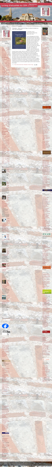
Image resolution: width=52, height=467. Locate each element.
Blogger (27, 464)
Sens (5, 153)
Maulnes (8, 110)
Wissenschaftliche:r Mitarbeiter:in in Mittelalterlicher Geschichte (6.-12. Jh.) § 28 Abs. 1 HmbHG (5, 440)
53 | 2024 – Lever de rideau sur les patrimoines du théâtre (46, 350)
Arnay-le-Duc (3, 58)
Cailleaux (8, 67)
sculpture (3, 152)
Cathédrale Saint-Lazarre (6, 73)
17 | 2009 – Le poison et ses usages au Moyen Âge (46, 250)
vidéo (3, 161)
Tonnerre (3, 157)
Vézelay (8, 160)
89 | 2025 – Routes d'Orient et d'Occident (46, 274)
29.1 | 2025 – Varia (45, 82)
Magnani (6, 107)
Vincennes (5, 161)
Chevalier (3, 78)
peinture (8, 121)
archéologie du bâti (6, 53)
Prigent (8, 126)
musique (5, 116)
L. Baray (3, 337)
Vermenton (3, 160)
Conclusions (44, 54)
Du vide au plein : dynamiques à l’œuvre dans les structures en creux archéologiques (46, 229)
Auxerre (5, 59)
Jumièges (6, 102)
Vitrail (9, 161)
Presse (14, 23)
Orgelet (3, 119)
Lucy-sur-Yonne (7, 106)
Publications (9, 23)
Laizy (5, 104)
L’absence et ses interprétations (5, 458)
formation (8, 93)
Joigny (3, 102)
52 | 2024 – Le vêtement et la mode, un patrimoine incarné (46, 353)
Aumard (8, 58)
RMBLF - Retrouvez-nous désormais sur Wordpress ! (5, 406)
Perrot (3, 122)
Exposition (8, 91)
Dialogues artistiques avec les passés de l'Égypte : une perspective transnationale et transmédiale (45, 373)
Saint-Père (5, 143)
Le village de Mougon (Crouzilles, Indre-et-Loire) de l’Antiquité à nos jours (46, 186)
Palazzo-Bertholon (4, 120)
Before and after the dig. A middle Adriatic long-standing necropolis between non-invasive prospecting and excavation (45, 318)
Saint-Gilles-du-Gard (4, 141)
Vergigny (6, 159)
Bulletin (30, 23)
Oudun (8, 119)
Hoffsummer (3, 101)
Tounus (6, 157)
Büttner (3, 67)
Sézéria (8, 153)
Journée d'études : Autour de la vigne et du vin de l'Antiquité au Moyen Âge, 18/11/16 (5, 341)
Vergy (32, 64)
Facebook (40, 23)
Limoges (3, 106)
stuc (9, 155)
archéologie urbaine (6, 54)
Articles (4, 319)
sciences (8, 151)
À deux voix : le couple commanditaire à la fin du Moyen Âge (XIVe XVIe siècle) (5, 445)
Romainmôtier (8, 135)
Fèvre (3, 92)
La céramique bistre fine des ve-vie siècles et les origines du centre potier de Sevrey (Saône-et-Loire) (46, 131)
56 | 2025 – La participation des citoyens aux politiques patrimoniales (45, 338)
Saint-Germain (8, 139)
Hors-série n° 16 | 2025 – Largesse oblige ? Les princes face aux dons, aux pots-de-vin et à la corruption (45, 78)
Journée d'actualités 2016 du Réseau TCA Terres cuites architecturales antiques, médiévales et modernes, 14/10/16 (5, 354)
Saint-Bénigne (7, 136)
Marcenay (3, 109)
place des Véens (7, 122)
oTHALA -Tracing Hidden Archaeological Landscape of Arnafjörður (46, 309)
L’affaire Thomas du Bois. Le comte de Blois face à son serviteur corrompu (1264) (45, 44)
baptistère (8, 60)
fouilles (8, 94)
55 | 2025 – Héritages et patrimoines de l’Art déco (46, 342)
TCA (2, 156)
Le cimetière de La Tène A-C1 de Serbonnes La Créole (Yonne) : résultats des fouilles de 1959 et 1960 (46, 137)
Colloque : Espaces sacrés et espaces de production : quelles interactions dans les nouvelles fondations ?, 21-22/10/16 (5, 347)
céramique (3, 75)
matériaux (8, 109)
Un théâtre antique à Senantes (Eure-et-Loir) (45, 174)
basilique (3, 61)
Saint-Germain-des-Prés (5, 140)
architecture (5, 57)
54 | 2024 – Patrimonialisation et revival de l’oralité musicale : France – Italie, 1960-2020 (45, 346)
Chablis (8, 75)
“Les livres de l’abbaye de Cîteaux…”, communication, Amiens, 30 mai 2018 (5, 369)
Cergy (6, 75)
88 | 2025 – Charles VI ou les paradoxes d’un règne (46, 277)
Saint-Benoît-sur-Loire (5, 137)
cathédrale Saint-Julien (6, 72)
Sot (4, 155)
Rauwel (29, 64)
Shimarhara (3, 154)
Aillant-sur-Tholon (7, 51)
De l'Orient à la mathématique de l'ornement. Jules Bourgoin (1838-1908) (46, 368)
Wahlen (3, 163)
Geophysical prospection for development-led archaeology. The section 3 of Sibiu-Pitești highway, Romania (45, 324)
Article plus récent (16, 68)
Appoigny (8, 52)
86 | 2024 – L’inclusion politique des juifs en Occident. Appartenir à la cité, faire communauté (46, 283)
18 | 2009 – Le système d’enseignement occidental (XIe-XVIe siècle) (45, 246)
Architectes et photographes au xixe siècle (46, 381)
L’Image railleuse (45, 365)
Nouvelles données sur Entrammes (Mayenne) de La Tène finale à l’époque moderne (46, 210)
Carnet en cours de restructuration (5, 391)
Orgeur (6, 119)
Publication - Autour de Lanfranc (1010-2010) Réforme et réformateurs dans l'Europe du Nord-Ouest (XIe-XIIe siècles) (5, 427)
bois (9, 63)
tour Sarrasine (7, 158)
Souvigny (6, 155)
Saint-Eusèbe (4, 138)
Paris (5, 121)
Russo (3, 136)
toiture (8, 156)
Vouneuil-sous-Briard (5, 162)
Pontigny (6, 124)
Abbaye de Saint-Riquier (6, 47)
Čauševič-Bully (4, 74)
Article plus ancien (35, 68)
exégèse (3, 91)
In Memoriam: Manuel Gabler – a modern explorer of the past (46, 312)
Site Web (35, 23)
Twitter (45, 23)
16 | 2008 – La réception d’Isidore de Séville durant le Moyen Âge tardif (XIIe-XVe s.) (46, 254)
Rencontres (20, 23)
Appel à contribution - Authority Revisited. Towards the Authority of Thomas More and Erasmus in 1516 (5, 411)
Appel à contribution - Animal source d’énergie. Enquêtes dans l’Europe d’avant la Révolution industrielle (5, 421)
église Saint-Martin (7, 89)
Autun (3, 59)
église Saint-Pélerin (6, 90)
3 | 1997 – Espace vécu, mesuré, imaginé (45, 262)
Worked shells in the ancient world (5, 455)
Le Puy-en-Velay (7, 105)
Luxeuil (3, 107)
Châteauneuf (8, 77)
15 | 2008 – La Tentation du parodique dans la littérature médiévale (45, 259)
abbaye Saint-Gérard (6, 48)
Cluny (15, 64)
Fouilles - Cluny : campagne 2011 (8, 170)
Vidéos (25, 23)
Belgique (6, 62)
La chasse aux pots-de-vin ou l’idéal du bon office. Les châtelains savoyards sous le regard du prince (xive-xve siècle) (46, 59)
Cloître (8, 78)
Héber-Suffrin (4, 100)
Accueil (3, 23)
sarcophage (4, 151)
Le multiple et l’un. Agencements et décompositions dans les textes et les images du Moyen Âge (5, 451)
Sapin (8, 150)
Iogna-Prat (8, 101)
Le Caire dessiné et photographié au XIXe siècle (46, 378)
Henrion (8, 100)
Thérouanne (5, 156)
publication (3, 127)
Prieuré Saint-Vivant (20, 64)
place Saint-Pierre (6, 123)
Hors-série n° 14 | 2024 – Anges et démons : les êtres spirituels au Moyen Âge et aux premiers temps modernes (45, 98)
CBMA (9, 74)
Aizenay (3, 52)
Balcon (3, 60)
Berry (9, 62)
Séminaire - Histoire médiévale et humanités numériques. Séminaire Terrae (5, 415)
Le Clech (7, 104)
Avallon (9, 59)
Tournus (3, 159)
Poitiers (3, 124)
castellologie (4, 68)
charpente (3, 76)
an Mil (5, 52)
